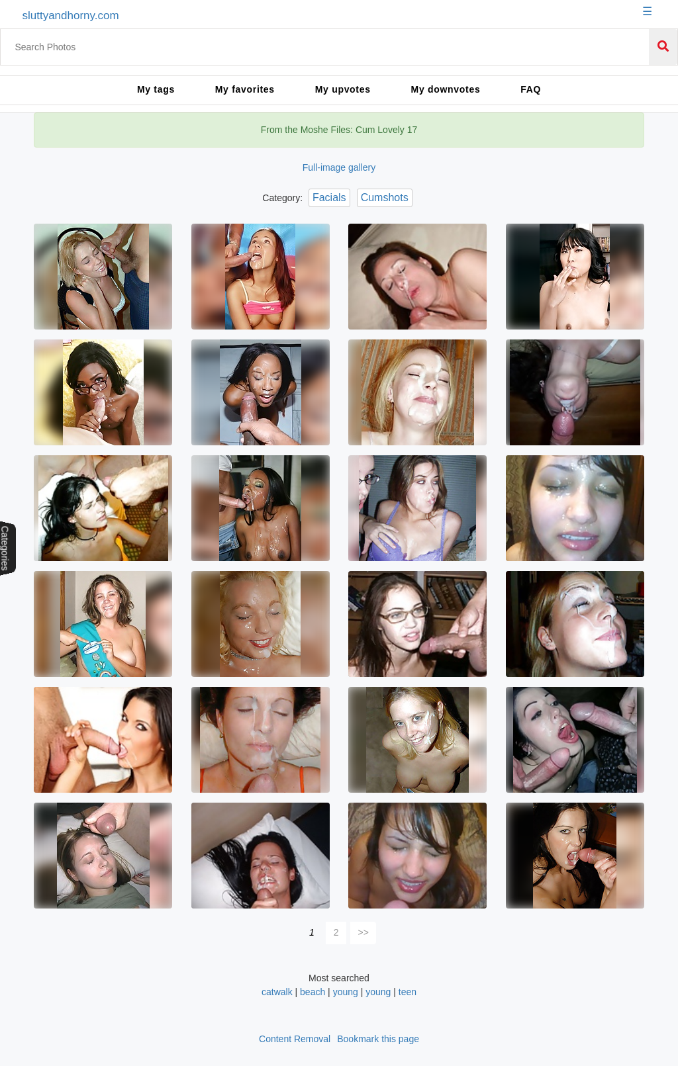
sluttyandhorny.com (70, 15)
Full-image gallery (339, 167)
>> (363, 932)
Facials (329, 197)
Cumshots (385, 197)
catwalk (277, 992)
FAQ (530, 89)
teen (407, 992)
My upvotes (343, 89)
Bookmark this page (378, 1039)
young (345, 992)
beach (312, 992)
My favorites (245, 89)
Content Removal (294, 1039)
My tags (156, 89)
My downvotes (446, 89)
